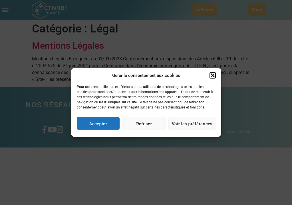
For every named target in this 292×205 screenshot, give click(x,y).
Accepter (98, 125)
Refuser (144, 125)
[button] (213, 77)
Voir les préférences (192, 125)
